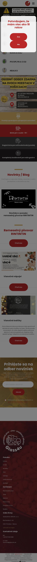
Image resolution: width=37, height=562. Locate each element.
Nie (18, 44)
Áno (18, 37)
